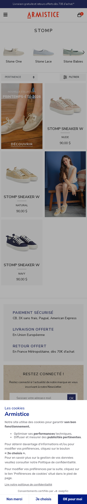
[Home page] (43, 15)
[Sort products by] (19, 77)
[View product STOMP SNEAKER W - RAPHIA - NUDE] (65, 103)
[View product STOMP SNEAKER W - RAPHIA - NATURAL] (21, 171)
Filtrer (71, 77)
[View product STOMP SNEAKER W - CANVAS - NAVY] (21, 240)
